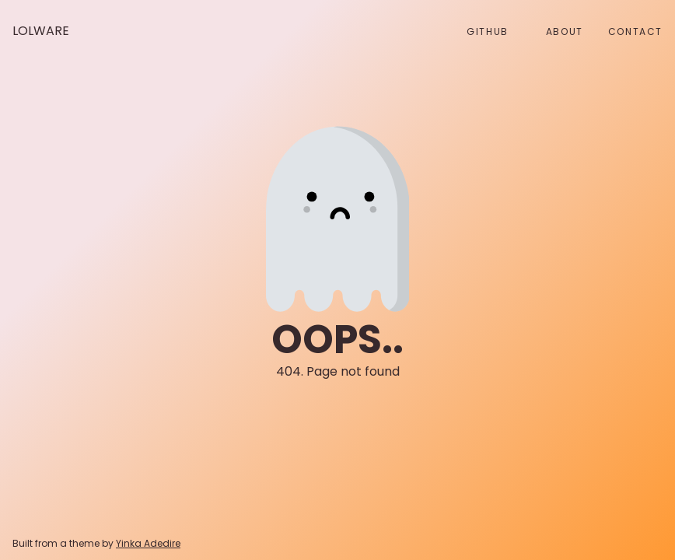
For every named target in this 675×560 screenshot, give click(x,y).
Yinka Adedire (148, 543)
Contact (635, 31)
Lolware (40, 31)
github (488, 31)
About (564, 31)
